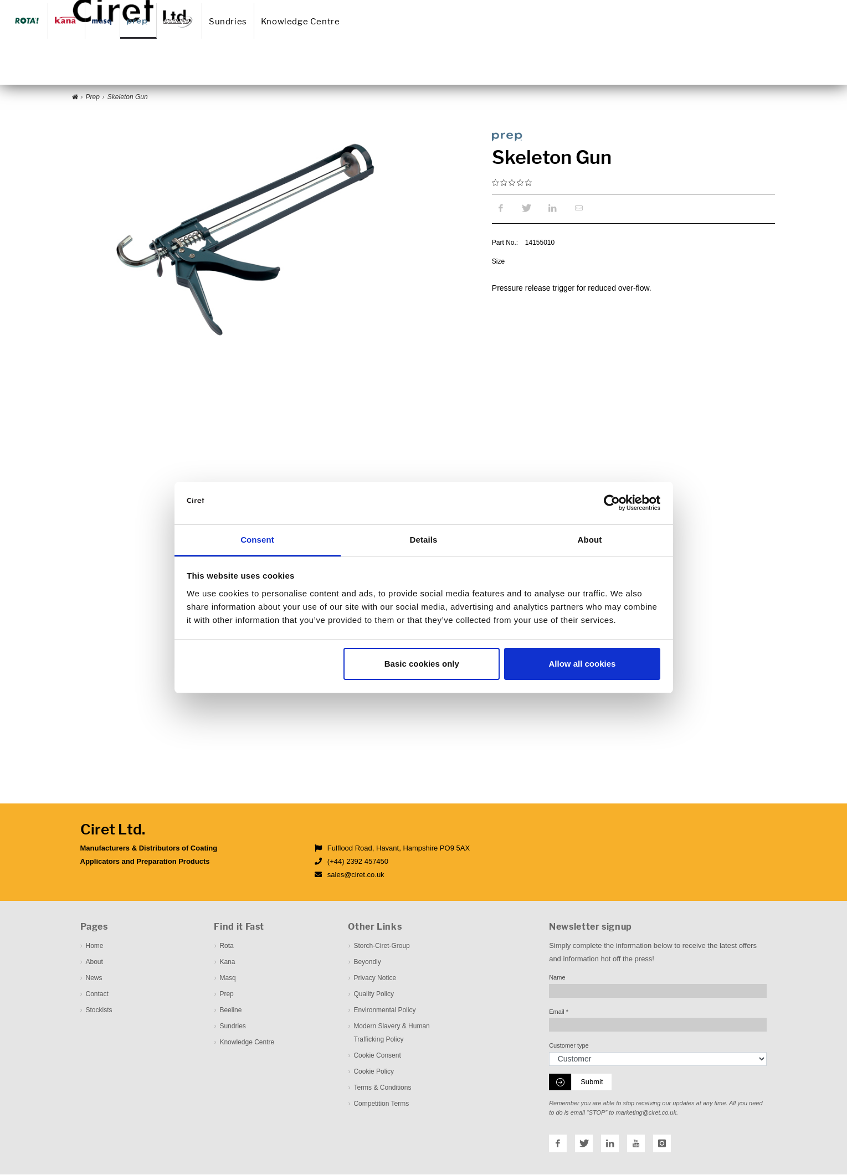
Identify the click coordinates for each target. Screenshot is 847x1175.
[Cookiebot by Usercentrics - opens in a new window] (611, 503)
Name (557, 978)
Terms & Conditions (382, 1088)
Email (558, 1012)
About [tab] (590, 539)
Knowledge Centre (451, 69)
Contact (512, 7)
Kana (227, 963)
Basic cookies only (421, 663)
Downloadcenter (588, 7)
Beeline (230, 1011)
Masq (227, 979)
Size (498, 262)
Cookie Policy (373, 1072)
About (455, 7)
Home (427, 7)
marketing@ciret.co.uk (645, 1113)
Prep (226, 995)
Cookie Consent (377, 1056)
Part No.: (505, 244)
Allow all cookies (581, 663)
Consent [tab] (257, 539)
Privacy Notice (374, 979)
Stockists (99, 1011)
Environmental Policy (384, 1011)
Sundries (377, 69)
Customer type (569, 1046)
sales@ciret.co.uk (355, 876)
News (483, 7)
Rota (226, 947)
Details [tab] (424, 539)
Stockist (545, 7)
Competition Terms (381, 1105)
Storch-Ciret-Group (381, 947)
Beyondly (367, 963)
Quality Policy (373, 995)
